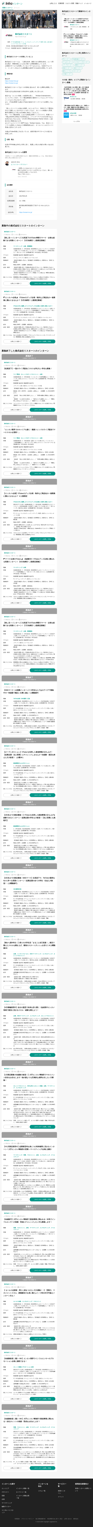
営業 (3, 1495)
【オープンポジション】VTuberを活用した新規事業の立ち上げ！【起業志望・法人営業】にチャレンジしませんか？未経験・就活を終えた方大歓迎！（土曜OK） (29, 754)
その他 (40, 386)
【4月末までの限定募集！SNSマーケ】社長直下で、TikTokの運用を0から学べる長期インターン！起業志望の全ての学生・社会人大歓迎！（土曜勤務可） (29, 880)
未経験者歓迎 (17, 249)
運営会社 (75, 1519)
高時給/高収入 (45, 310)
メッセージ (87, 3)
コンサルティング (26, 317)
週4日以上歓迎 (22, 508)
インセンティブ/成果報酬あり (38, 250)
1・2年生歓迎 (26, 249)
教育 (39, 513)
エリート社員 (21, 1161)
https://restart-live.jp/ (11, 81)
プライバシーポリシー (27, 1519)
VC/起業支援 (19, 708)
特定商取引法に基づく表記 (54, 1519)
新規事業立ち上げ (36, 249)
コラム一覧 (41, 1491)
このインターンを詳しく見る (42, 283)
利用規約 (17, 1519)
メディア (20, 257)
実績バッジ (79, 3)
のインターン (66, 59)
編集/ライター (6, 1506)
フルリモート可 (32, 378)
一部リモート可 (20, 252)
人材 (21, 386)
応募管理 (61, 3)
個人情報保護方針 (41, 1519)
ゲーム (15, 257)
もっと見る (77, 121)
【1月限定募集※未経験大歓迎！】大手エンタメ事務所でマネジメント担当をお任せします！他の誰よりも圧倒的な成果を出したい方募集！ (29, 1077)
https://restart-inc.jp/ (20, 36)
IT (14, 317)
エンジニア (5, 1488)
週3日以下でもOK (18, 504)
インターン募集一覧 (22, 1488)
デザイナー (5, 1492)
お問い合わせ (68, 1519)
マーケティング (7, 1503)
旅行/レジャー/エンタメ (31, 257)
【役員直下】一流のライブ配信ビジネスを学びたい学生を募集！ (27, 368)
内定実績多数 (23, 506)
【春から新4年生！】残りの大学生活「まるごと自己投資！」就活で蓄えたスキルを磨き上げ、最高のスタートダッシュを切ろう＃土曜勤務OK (29, 945)
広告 (48, 708)
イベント (17, 8)
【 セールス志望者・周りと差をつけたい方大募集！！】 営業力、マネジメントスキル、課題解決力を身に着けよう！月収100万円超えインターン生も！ (29, 1293)
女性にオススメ (22, 378)
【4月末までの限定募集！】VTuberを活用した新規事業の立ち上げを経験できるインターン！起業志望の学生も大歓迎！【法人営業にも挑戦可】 (29, 817)
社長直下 (52, 249)
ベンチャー (45, 249)
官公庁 (40, 1168)
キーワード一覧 (21, 1492)
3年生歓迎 (38, 252)
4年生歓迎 (45, 252)
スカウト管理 (69, 3)
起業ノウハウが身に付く (21, 250)
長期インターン (7, 8)
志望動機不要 (30, 252)
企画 (3, 1499)
